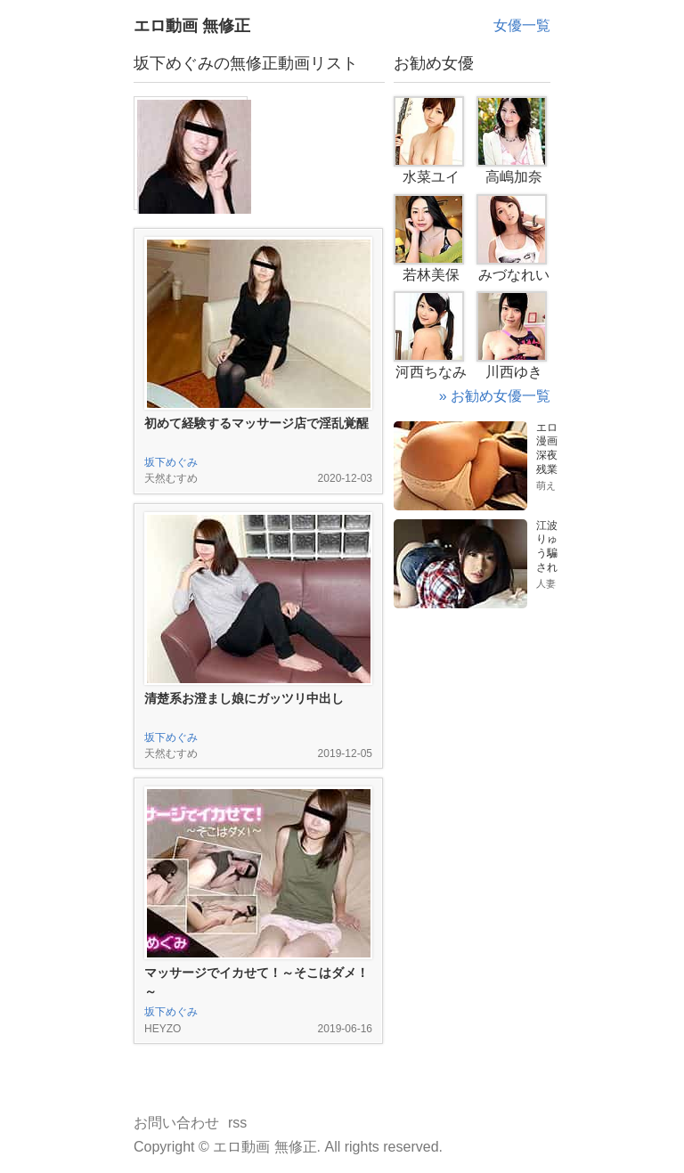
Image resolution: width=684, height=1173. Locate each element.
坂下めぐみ (171, 462)
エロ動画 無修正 (192, 26)
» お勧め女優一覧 (494, 395)
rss (237, 1122)
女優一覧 (521, 25)
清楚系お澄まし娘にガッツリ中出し (244, 698)
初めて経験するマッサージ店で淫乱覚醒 (256, 423)
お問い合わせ (176, 1122)
